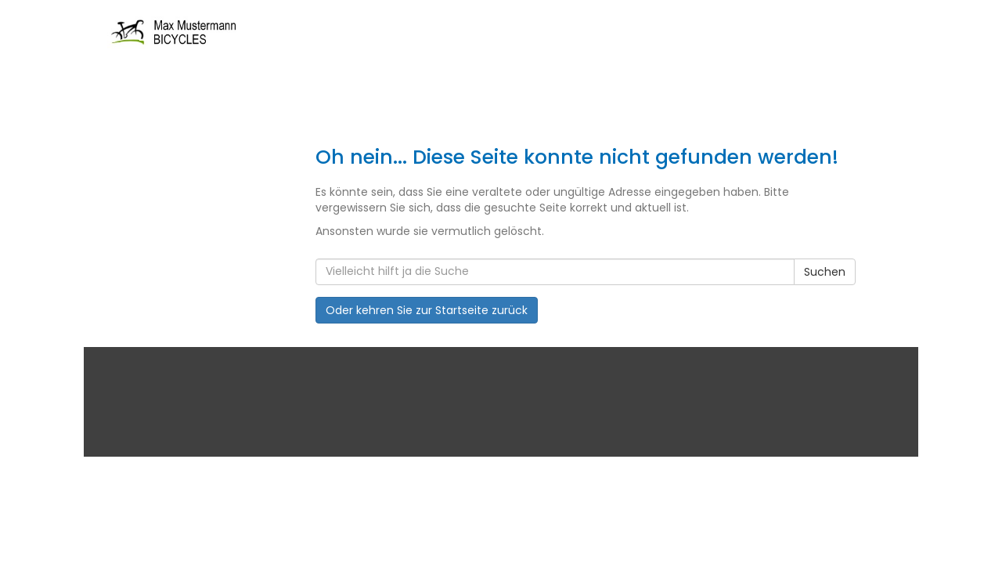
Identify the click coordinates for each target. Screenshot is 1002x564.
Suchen (824, 272)
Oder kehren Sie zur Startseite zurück (427, 310)
